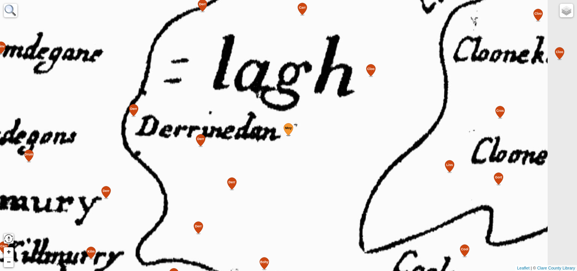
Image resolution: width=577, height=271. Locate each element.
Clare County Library (556, 268)
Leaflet (523, 268)
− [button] (9, 262)
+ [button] (9, 252)
